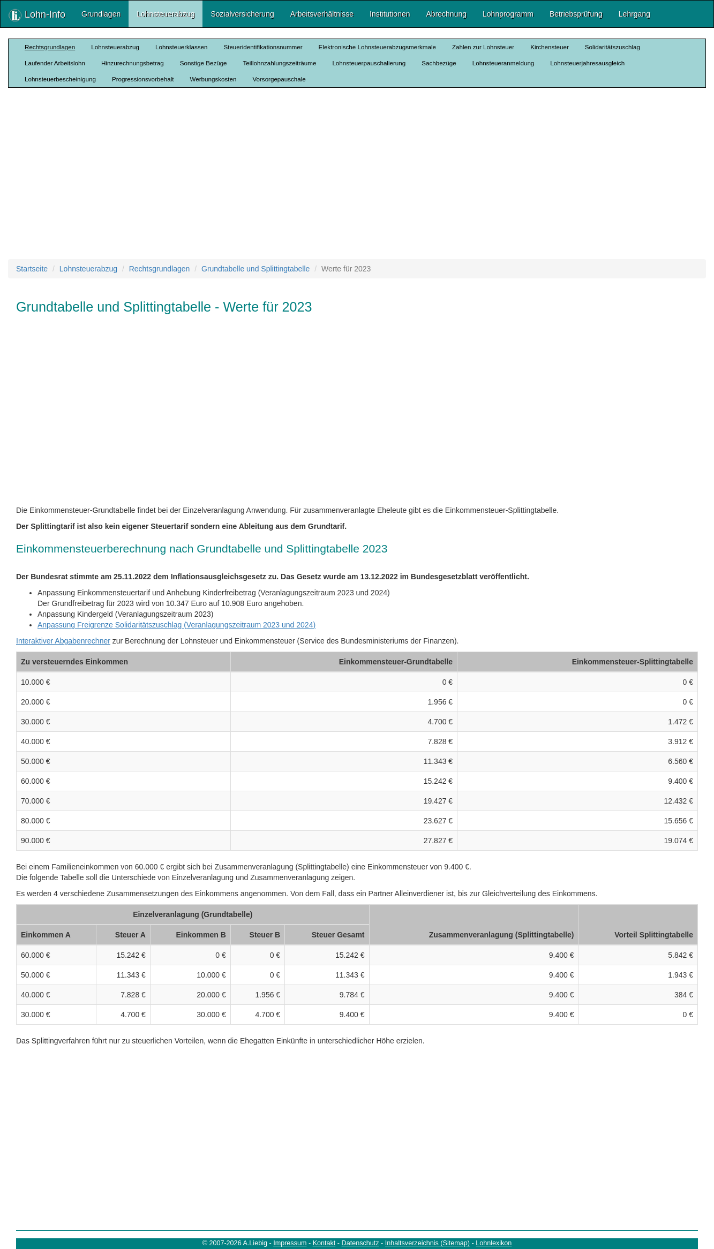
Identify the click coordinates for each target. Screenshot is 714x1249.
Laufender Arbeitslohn (55, 62)
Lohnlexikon (494, 1243)
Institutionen (390, 14)
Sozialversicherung (242, 14)
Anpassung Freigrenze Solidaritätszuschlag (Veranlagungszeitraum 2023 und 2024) (176, 624)
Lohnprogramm (508, 14)
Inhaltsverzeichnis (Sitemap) (427, 1243)
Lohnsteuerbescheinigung (60, 78)
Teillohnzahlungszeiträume (280, 62)
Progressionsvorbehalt (143, 78)
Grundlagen (101, 14)
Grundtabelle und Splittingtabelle (255, 268)
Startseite (32, 268)
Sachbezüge (439, 62)
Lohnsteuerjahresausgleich (587, 62)
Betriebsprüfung (576, 14)
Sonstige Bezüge (203, 62)
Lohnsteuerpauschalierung (368, 62)
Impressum (289, 1243)
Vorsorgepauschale (278, 78)
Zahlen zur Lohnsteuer (483, 46)
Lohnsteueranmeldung (503, 62)
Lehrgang (634, 14)
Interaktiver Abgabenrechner (63, 641)
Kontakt (324, 1243)
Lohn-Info (37, 15)
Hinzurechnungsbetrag (132, 62)
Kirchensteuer (549, 46)
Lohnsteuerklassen (181, 46)
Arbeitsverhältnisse (322, 14)
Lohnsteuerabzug (165, 14)
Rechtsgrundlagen (50, 46)
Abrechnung (446, 14)
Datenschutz (360, 1243)
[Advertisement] (357, 173)
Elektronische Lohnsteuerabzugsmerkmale (377, 46)
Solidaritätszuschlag (612, 46)
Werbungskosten (213, 78)
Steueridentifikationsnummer (262, 46)
